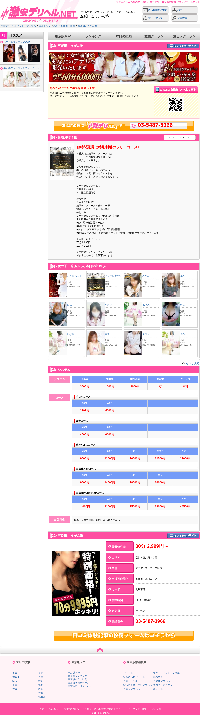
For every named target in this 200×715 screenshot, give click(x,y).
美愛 (107, 334)
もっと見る (193, 363)
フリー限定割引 (113, 275)
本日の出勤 (124, 36)
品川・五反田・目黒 (64, 25)
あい (182, 305)
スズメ (146, 334)
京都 (40, 673)
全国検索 (179, 18)
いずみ (70, 334)
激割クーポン (154, 36)
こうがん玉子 (74, 275)
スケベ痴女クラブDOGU (16, 41)
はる (69, 305)
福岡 (40, 685)
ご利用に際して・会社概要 (77, 709)
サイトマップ (153, 18)
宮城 (40, 693)
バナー (178, 10)
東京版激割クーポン (78, 682)
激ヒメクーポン (184, 36)
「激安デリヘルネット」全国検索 (18, 25)
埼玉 (14, 681)
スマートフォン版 (151, 709)
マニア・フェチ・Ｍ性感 (166, 673)
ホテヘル (158, 689)
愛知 (40, 681)
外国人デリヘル (131, 689)
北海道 (41, 697)
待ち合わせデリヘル (134, 677)
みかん (146, 275)
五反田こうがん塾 (87, 25)
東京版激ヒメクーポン (80, 686)
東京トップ (45, 25)
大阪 (14, 689)
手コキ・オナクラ (162, 685)
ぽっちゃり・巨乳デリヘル (137, 685)
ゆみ (182, 275)
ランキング (93, 36)
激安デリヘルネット (50, 709)
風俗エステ (159, 677)
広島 (40, 689)
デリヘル (128, 673)
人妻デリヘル (130, 681)
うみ (182, 334)
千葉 (14, 685)
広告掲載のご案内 (155, 10)
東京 (14, 673)
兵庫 (40, 677)
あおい (108, 305)
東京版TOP (63, 36)
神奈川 (16, 677)
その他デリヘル (161, 681)
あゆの (146, 305)
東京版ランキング (77, 676)
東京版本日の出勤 (77, 679)
